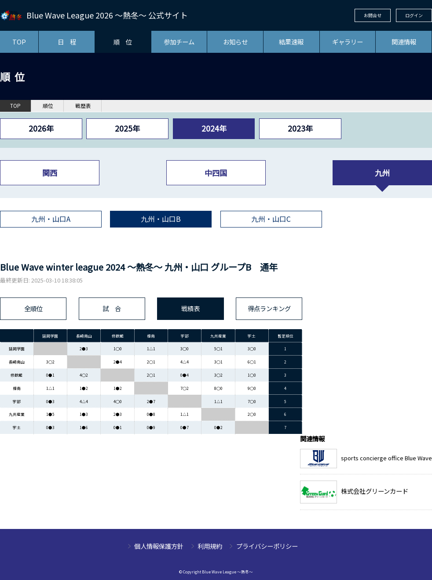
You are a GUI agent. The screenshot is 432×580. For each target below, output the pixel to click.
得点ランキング (269, 308)
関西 (49, 172)
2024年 (214, 128)
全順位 (33, 308)
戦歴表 (83, 105)
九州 (382, 172)
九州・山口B (161, 219)
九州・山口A (50, 219)
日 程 (67, 41)
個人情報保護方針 (158, 546)
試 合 (112, 308)
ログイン (414, 15)
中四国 (216, 172)
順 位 (122, 41)
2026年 (41, 128)
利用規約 (210, 546)
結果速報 (291, 41)
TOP (19, 41)
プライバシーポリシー (267, 546)
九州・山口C (271, 219)
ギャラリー (347, 41)
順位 (48, 105)
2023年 (300, 128)
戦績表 (190, 308)
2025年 (127, 128)
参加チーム (179, 41)
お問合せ (372, 15)
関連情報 (404, 41)
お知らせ (235, 41)
